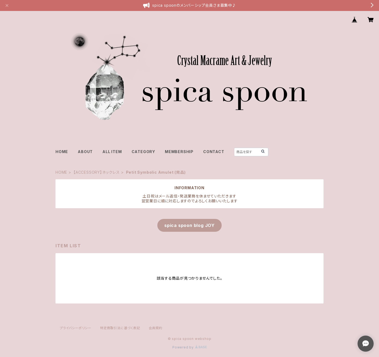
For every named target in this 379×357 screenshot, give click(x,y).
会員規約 (155, 328)
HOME (61, 151)
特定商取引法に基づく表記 (120, 328)
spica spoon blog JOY (189, 225)
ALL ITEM (112, 151)
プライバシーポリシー (75, 328)
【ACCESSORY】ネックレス (96, 172)
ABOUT (85, 151)
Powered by (189, 347)
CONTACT (213, 151)
